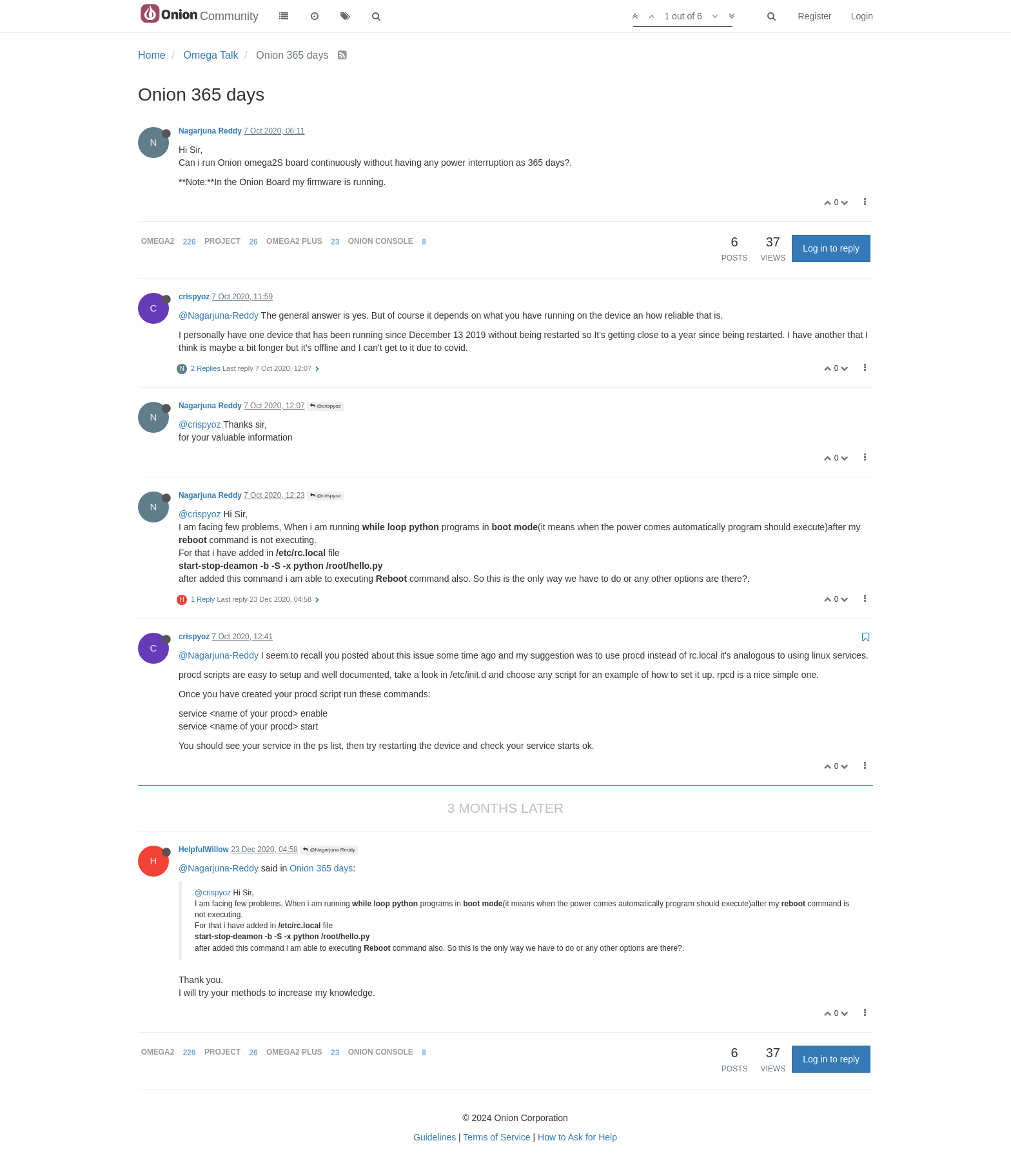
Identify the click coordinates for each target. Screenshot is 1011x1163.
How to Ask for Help (577, 1137)
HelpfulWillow (204, 849)
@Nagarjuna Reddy (329, 850)
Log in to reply (831, 248)
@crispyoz (325, 406)
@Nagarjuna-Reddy (219, 315)
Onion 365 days (321, 868)
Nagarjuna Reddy (210, 130)
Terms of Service (496, 1137)
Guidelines (434, 1137)
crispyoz (194, 296)
